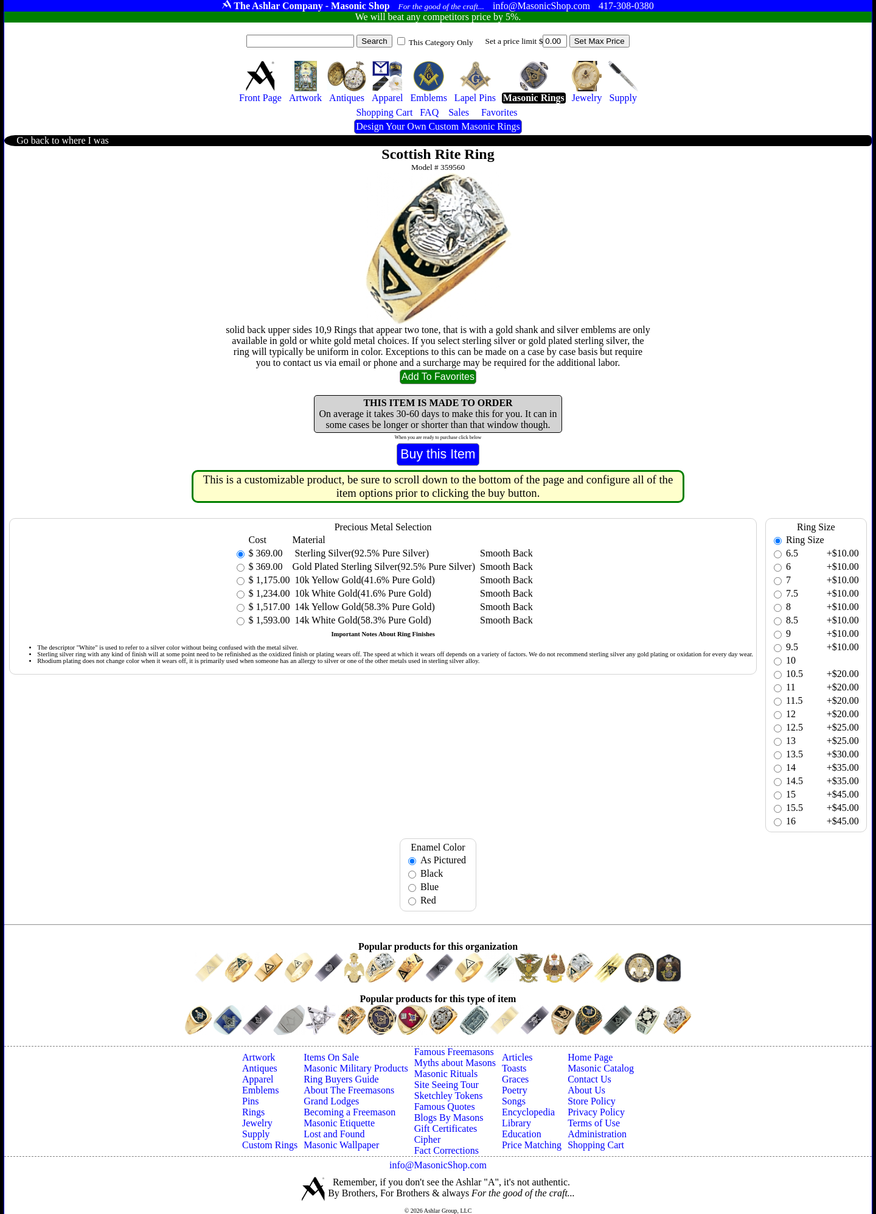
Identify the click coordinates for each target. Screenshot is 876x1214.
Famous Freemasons (454, 1052)
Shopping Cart (596, 1145)
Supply (255, 1134)
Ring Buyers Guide (341, 1079)
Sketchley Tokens (448, 1095)
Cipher (427, 1139)
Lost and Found (334, 1134)
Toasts (514, 1068)
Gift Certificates (446, 1128)
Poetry (514, 1090)
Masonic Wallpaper (341, 1145)
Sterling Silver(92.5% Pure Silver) (361, 553)
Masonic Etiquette (339, 1123)
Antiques (259, 1068)
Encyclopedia (528, 1112)
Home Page (590, 1057)
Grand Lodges (331, 1101)
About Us (586, 1090)
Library (516, 1123)
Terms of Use (594, 1123)
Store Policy (592, 1101)
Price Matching (531, 1145)
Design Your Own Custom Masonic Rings (438, 126)
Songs (514, 1101)
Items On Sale (331, 1057)
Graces (515, 1079)
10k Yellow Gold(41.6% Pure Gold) (364, 580)
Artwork (258, 1057)
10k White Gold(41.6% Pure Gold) (362, 593)
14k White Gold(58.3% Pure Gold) (362, 620)
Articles (517, 1057)
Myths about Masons (455, 1063)
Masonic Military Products (356, 1068)
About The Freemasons (349, 1090)
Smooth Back (506, 553)
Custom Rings (269, 1145)
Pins (250, 1101)
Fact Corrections (446, 1150)
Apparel (258, 1079)
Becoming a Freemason (349, 1112)
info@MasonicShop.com (438, 1165)
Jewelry (257, 1123)
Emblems (260, 1090)
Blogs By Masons (449, 1117)
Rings (253, 1112)
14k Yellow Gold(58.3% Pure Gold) (364, 607)
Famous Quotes (444, 1106)
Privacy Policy (596, 1112)
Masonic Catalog (601, 1068)
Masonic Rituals (446, 1073)
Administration (597, 1134)
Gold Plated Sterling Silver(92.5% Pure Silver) (384, 566)
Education (521, 1134)
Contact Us (589, 1079)
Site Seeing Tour (446, 1084)
